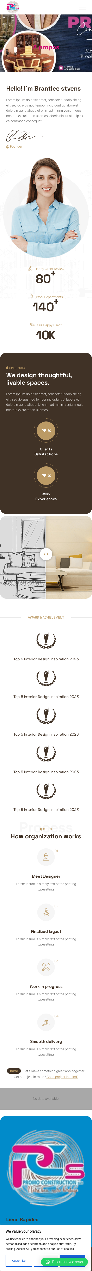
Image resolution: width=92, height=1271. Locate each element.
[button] (64, 1262)
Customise (18, 1260)
